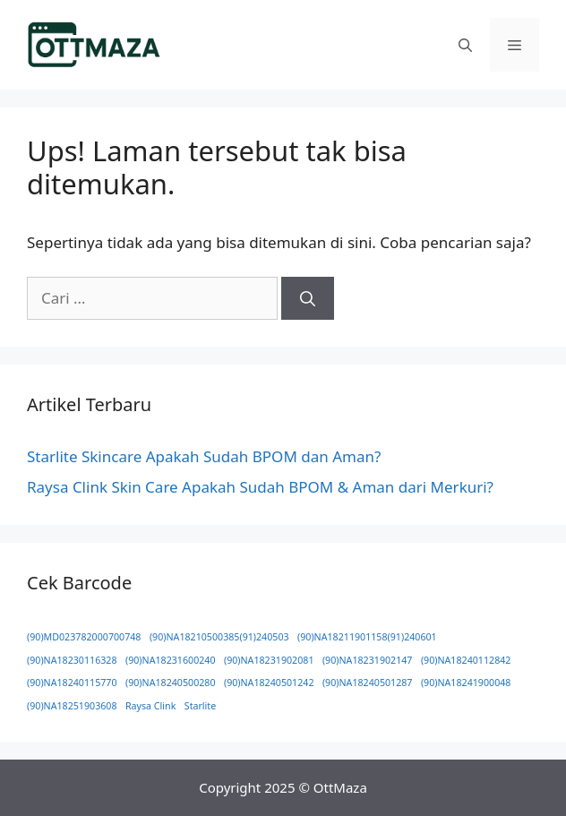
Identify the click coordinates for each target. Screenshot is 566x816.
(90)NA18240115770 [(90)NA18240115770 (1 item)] (72, 682)
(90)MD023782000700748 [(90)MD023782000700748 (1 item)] (84, 637)
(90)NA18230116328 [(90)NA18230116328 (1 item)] (72, 660)
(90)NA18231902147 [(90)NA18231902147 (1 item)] (367, 660)
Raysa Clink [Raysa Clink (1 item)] (150, 706)
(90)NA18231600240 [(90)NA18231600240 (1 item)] (170, 660)
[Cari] (307, 298)
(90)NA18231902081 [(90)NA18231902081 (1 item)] (269, 660)
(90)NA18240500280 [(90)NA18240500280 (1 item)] (170, 682)
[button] (465, 45)
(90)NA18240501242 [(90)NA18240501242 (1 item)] (269, 682)
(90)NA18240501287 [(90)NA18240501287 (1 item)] (367, 682)
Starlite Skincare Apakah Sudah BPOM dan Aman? (204, 456)
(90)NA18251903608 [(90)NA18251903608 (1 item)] (72, 706)
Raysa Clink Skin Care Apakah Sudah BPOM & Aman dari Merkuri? (260, 487)
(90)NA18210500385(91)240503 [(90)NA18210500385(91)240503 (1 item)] (219, 637)
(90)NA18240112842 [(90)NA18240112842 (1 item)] (466, 660)
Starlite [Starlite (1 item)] (200, 706)
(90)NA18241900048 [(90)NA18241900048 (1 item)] (466, 682)
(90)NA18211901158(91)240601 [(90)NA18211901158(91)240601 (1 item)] (367, 637)
